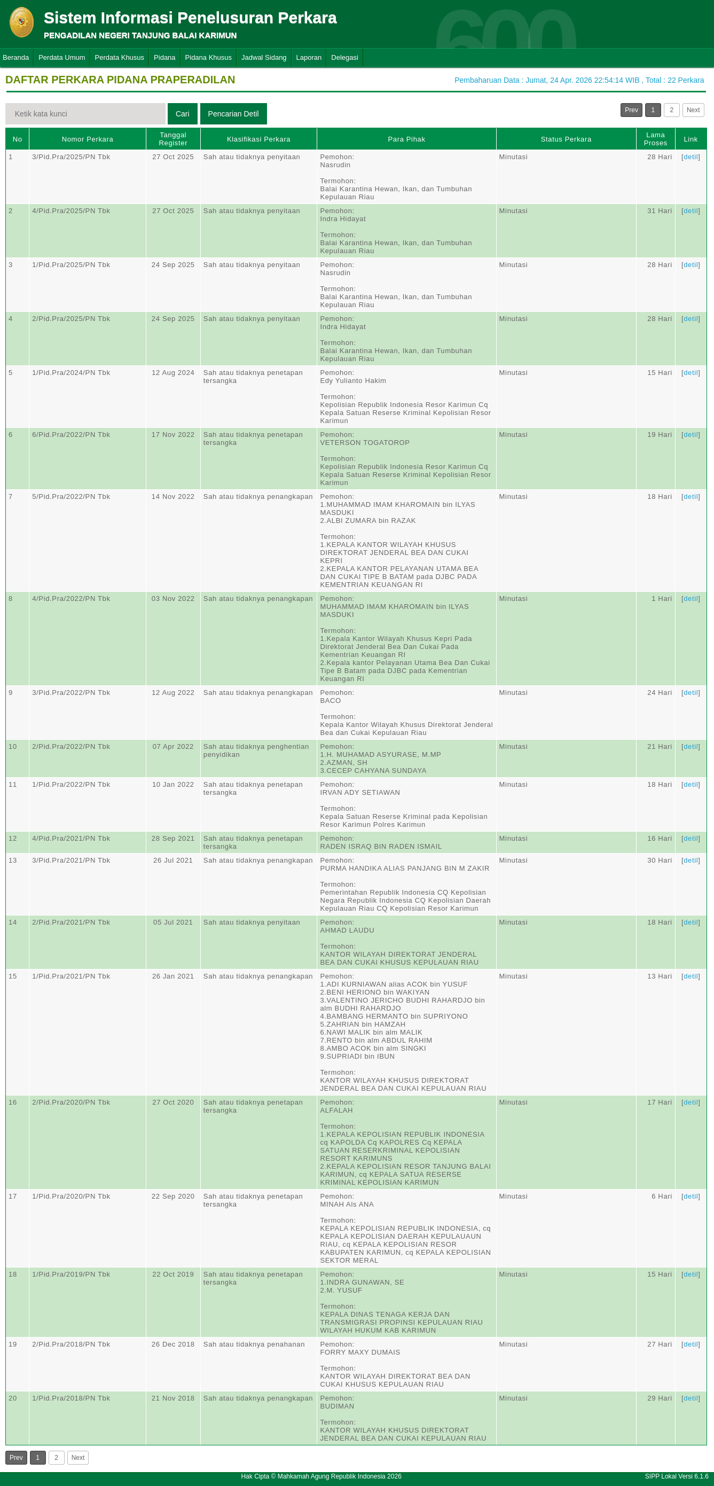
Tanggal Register (173, 139)
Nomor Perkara (88, 139)
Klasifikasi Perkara (259, 139)
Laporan (309, 57)
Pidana (164, 57)
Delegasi (344, 57)
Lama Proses (656, 139)
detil (691, 157)
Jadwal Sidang (264, 57)
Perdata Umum (61, 57)
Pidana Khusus (208, 57)
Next (693, 110)
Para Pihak (406, 139)
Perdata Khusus (120, 57)
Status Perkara (566, 139)
